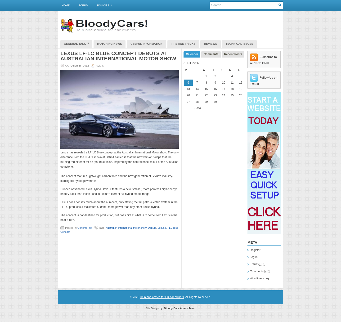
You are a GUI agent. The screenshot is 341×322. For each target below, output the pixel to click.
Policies (106, 4)
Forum (83, 5)
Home (66, 5)
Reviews (210, 43)
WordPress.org (259, 278)
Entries (257, 264)
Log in (254, 257)
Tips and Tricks (183, 43)
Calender (192, 54)
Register (255, 250)
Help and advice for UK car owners (162, 297)
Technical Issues (239, 43)
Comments (211, 54)
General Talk (78, 42)
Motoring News (109, 43)
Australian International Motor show (126, 227)
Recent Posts (233, 54)
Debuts (152, 227)
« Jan (197, 108)
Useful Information (146, 43)
